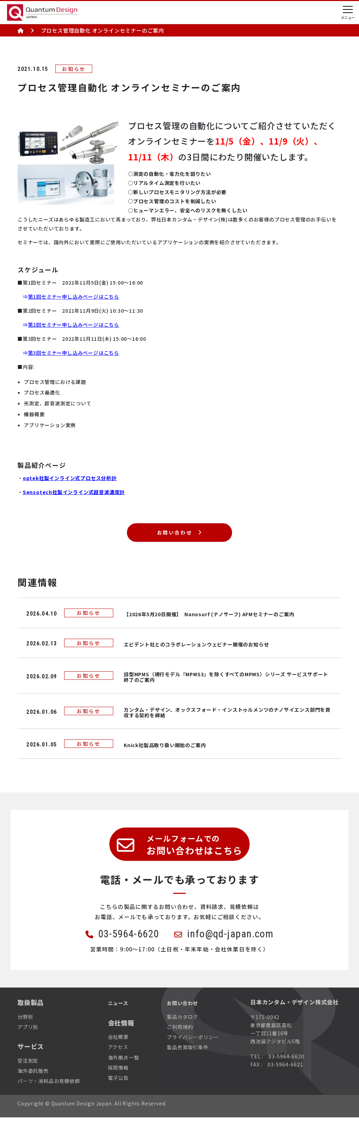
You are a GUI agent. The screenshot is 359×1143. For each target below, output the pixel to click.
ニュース (121, 1028)
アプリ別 (28, 1052)
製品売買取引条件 (187, 1073)
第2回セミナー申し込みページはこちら (73, 324)
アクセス (118, 1072)
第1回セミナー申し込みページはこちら (73, 296)
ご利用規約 (180, 1052)
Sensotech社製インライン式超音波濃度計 (74, 492)
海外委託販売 (33, 1096)
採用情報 (118, 1093)
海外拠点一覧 (123, 1082)
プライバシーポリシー (193, 1062)
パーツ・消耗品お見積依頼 (49, 1106)
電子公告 (118, 1103)
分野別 (25, 1042)
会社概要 (118, 1062)
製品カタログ (182, 1042)
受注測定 (28, 1086)
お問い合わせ (174, 537)
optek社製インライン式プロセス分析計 (70, 477)
